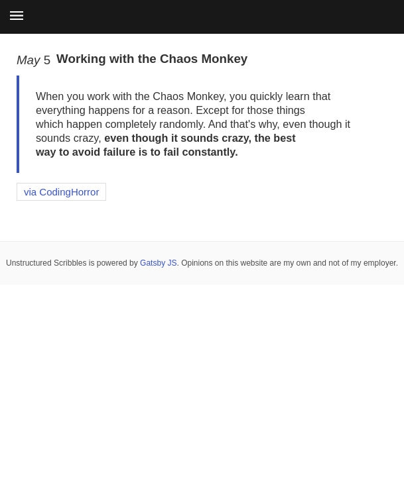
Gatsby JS (158, 263)
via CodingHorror (61, 191)
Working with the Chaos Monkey (151, 59)
